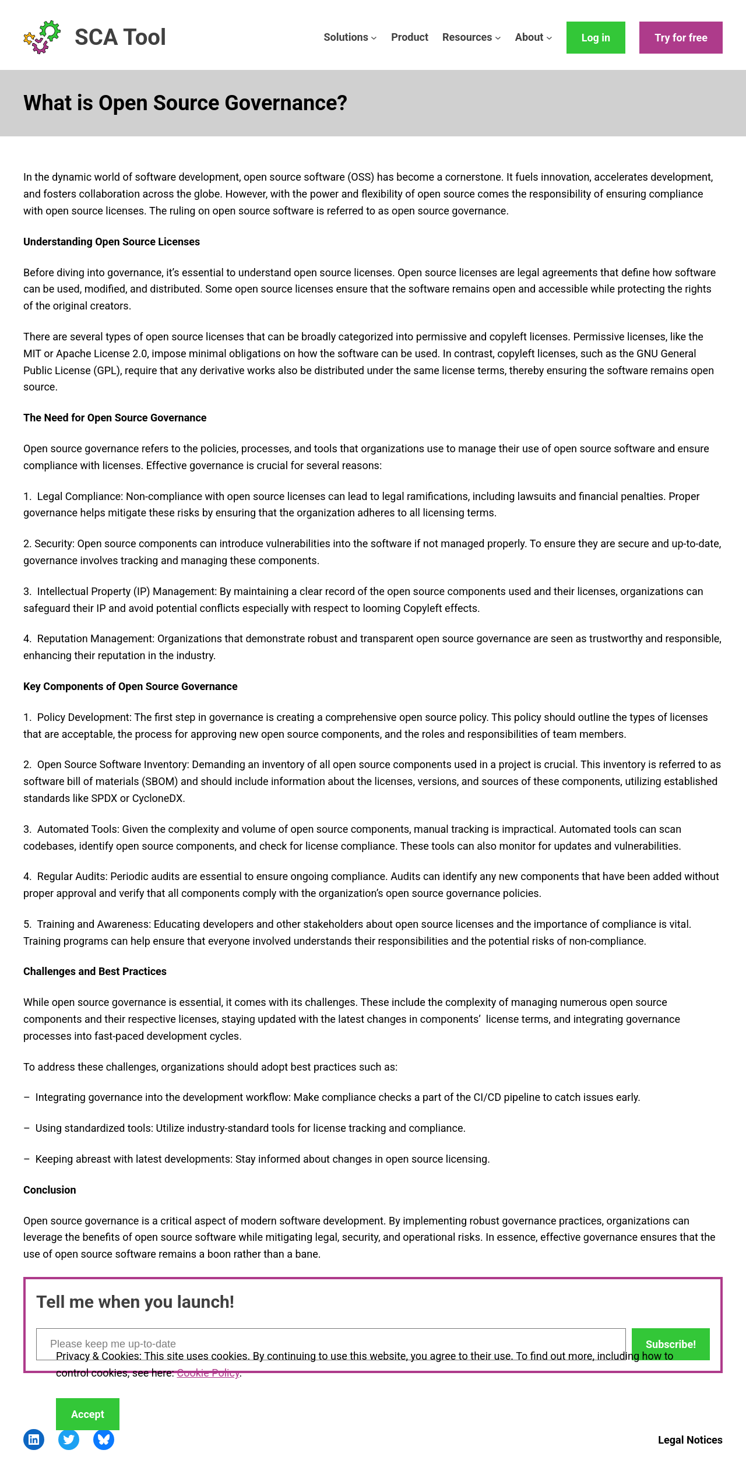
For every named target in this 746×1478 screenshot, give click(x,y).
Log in (596, 37)
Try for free (681, 37)
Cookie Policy (208, 1373)
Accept (87, 1414)
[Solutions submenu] (374, 37)
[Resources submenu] (498, 37)
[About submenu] (549, 37)
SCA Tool (120, 37)
